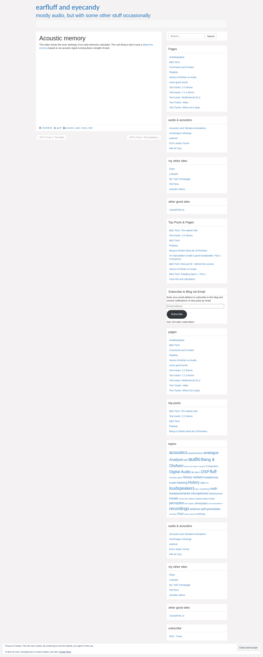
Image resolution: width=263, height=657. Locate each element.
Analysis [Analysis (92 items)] (176, 459)
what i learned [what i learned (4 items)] (190, 514)
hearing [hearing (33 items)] (182, 482)
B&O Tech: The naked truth (183, 230)
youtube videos (177, 189)
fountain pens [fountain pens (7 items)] (176, 477)
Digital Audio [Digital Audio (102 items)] (180, 472)
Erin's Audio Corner (179, 143)
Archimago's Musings (180, 133)
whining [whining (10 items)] (201, 514)
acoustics (70, 128)
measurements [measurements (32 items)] (179, 493)
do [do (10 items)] (193, 472)
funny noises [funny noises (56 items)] (193, 477)
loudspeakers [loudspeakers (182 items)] (182, 488)
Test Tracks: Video (178, 102)
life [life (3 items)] (207, 483)
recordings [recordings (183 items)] (179, 508)
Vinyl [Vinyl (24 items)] (180, 513)
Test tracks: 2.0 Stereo (181, 87)
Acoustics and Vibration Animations (187, 128)
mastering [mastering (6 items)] (204, 489)
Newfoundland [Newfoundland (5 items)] (201, 499)
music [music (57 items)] (173, 498)
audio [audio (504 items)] (194, 459)
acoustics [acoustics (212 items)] (178, 452)
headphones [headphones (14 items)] (211, 477)
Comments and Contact (181, 67)
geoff (59, 128)
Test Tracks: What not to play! (184, 107)
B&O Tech (174, 62)
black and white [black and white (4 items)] (191, 466)
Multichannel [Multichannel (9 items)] (215, 493)
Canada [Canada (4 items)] (201, 466)
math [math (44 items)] (213, 488)
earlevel (173, 138)
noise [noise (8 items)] (212, 498)
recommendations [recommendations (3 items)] (215, 503)
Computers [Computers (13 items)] (212, 466)
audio (77, 128)
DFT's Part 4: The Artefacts (144, 137)
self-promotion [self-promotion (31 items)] (211, 509)
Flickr (172, 169)
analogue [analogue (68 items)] (211, 453)
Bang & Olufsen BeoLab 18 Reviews (188, 250)
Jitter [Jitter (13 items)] (203, 482)
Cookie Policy (65, 652)
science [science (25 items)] (195, 509)
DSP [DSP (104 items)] (205, 472)
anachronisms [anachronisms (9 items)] (195, 453)
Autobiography (176, 57)
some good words (178, 82)
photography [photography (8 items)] (201, 503)
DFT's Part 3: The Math (51, 137)
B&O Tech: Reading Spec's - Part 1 (187, 274)
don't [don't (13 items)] (197, 472)
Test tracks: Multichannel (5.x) (184, 97)
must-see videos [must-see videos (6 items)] (187, 498)
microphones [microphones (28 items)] (199, 493)
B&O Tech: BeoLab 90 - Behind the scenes (191, 264)
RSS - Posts (175, 636)
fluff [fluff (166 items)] (213, 471)
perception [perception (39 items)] (177, 503)
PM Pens (174, 184)
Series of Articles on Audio (183, 77)
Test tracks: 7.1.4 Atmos (181, 92)
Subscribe (177, 314)
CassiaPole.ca (176, 209)
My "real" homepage (179, 179)
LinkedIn (173, 174)
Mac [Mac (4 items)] (197, 489)
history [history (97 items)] (193, 482)
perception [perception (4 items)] (189, 503)
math (90, 128)
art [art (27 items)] (186, 460)
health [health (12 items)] (172, 482)
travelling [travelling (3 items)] (172, 514)
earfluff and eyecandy (68, 7)
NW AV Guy (175, 148)
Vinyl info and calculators (182, 279)
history (84, 128)
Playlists (173, 72)
